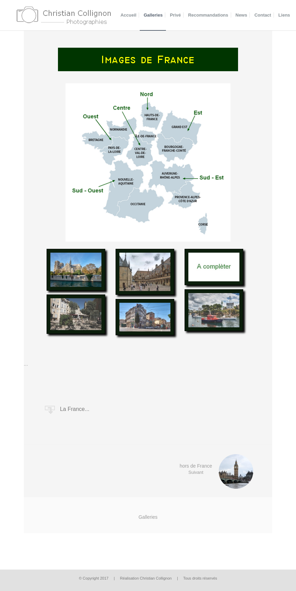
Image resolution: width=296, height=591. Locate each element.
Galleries (147, 517)
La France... (74, 409)
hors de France (222, 471)
